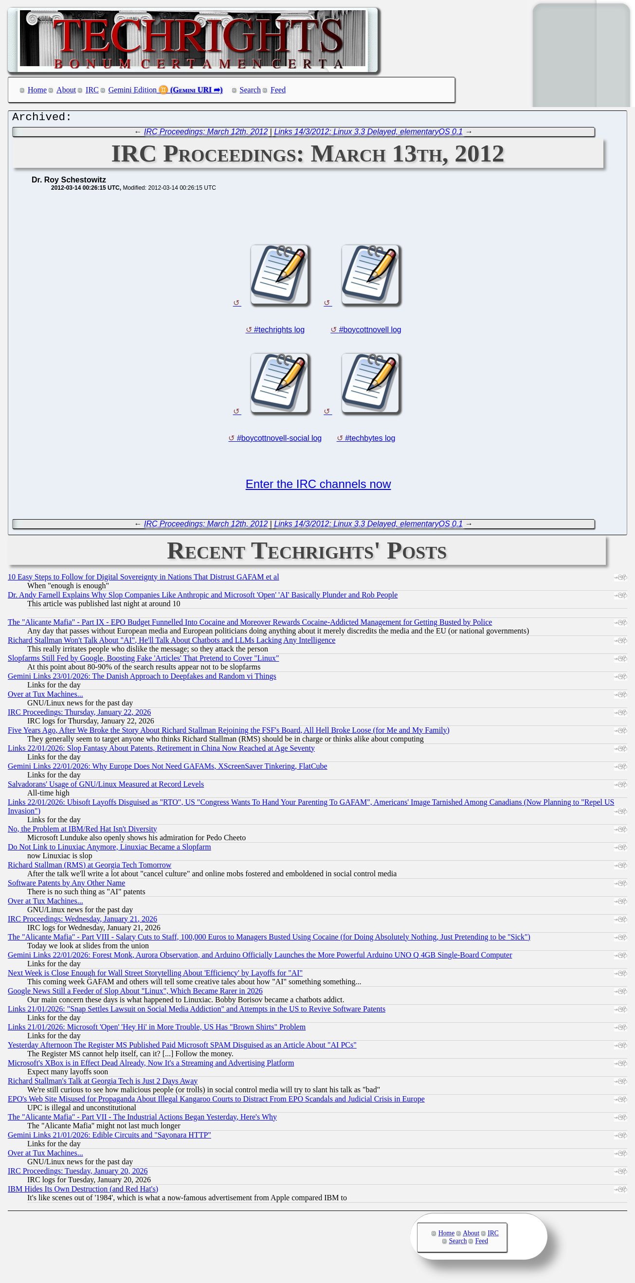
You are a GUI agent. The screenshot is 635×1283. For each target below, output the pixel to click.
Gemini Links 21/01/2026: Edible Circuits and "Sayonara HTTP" (109, 1137)
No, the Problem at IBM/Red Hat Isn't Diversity (82, 831)
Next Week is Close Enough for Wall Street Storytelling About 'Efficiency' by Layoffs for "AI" (155, 975)
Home (37, 90)
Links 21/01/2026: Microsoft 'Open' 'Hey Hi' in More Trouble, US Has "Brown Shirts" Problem (157, 1029)
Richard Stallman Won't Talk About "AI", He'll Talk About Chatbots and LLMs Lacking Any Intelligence (171, 642)
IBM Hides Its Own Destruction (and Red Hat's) (83, 1191)
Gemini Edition (133, 90)
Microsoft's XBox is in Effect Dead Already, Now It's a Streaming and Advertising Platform (151, 1065)
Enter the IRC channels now (318, 486)
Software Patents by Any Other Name (66, 885)
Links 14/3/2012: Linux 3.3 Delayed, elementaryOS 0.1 (368, 134)
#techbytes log (370, 440)
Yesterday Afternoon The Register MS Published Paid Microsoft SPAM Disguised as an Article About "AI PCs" (182, 1047)
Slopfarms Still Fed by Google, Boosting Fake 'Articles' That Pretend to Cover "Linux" (143, 660)
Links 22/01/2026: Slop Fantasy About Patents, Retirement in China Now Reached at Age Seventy (161, 750)
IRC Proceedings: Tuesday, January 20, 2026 (77, 1173)
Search (250, 90)
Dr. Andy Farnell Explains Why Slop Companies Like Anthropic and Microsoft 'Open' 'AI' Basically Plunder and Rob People (203, 597)
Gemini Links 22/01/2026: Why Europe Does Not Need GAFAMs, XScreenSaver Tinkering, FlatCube (167, 768)
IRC (92, 90)
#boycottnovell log (370, 332)
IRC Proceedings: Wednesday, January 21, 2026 (82, 921)
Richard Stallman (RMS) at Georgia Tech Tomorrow (89, 867)
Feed (278, 90)
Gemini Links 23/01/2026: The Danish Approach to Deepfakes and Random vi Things (142, 678)
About (66, 90)
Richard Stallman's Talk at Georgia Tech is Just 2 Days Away (103, 1083)
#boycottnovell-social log (279, 440)
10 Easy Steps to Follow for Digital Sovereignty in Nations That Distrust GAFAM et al (143, 579)
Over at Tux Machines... (45, 696)
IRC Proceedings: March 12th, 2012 (206, 134)
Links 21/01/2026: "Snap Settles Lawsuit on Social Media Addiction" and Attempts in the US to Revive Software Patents (196, 1011)
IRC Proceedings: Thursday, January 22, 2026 (79, 714)
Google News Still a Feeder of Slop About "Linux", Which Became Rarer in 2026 (135, 993)
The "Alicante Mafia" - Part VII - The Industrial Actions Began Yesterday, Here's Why (142, 1119)
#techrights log (279, 332)
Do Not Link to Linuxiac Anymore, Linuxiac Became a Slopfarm (109, 849)
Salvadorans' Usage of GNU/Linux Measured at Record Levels (106, 786)
